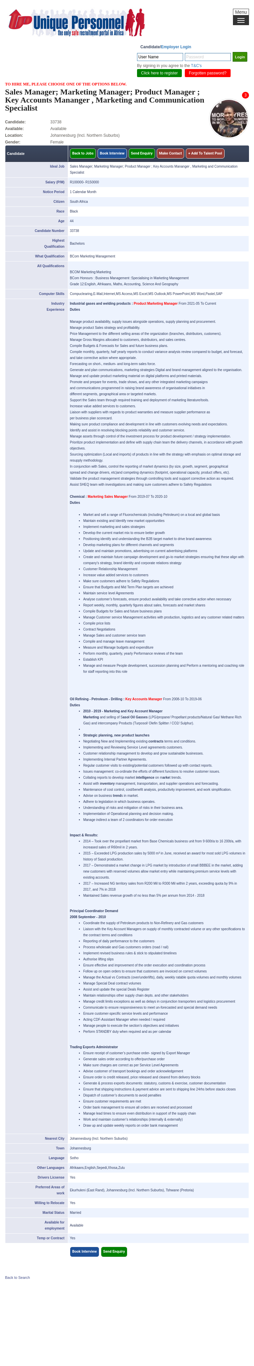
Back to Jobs (83, 153)
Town (60, 1148)
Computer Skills (52, 294)
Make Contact (170, 153)
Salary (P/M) (55, 182)
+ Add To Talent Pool (205, 153)
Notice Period (53, 192)
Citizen (59, 201)
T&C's (196, 65)
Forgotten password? (208, 73)
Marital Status (53, 1212)
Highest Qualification (54, 243)
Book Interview (112, 153)
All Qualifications (51, 266)
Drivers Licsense (51, 1177)
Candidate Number (50, 231)
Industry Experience (56, 306)
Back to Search (17, 1277)
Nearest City (55, 1138)
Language (57, 1158)
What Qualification (50, 256)
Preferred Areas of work (50, 1190)
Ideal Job (57, 166)
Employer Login (176, 47)
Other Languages (51, 1168)
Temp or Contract (51, 1238)
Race (60, 211)
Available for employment (54, 1225)
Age (61, 221)
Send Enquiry (142, 153)
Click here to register (159, 73)
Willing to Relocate (50, 1203)
